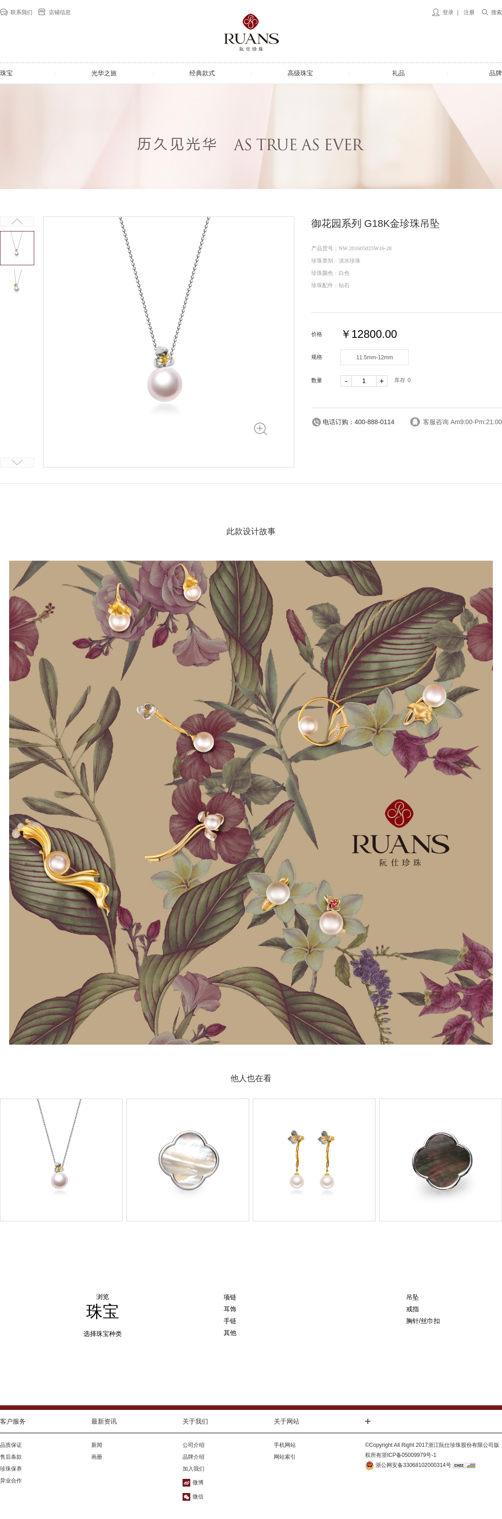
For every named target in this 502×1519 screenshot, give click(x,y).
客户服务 (13, 1421)
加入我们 (193, 1469)
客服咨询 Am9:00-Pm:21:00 (462, 422)
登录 (448, 12)
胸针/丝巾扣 (423, 1321)
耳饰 (230, 1309)
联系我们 (21, 12)
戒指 (412, 1309)
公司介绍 (193, 1445)
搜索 (496, 12)
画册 (96, 1457)
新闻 (96, 1445)
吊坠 (412, 1297)
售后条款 (11, 1457)
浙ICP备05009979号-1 (409, 1455)
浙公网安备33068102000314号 (408, 1465)
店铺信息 (60, 12)
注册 (469, 12)
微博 (198, 1482)
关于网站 (286, 1421)
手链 (230, 1321)
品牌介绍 (193, 1457)
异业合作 (11, 1480)
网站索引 (285, 1457)
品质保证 (11, 1445)
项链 (230, 1297)
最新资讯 (104, 1421)
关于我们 (195, 1421)
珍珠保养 (11, 1469)
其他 (230, 1332)
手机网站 (285, 1445)
